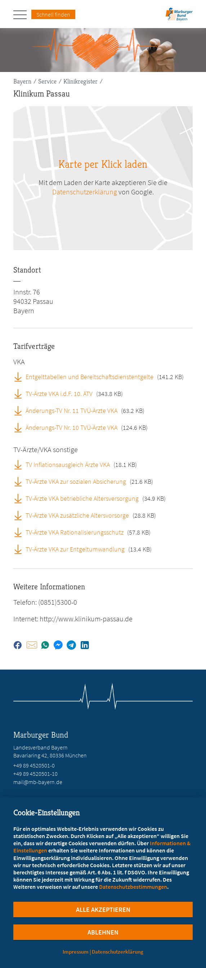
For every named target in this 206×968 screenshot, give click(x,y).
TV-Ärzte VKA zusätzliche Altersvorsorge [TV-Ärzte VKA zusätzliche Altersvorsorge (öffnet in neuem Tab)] (77, 515)
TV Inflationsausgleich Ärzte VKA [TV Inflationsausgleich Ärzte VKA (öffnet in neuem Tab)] (68, 464)
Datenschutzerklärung (117, 951)
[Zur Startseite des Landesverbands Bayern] (178, 16)
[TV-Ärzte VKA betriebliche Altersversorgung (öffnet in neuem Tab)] (20, 498)
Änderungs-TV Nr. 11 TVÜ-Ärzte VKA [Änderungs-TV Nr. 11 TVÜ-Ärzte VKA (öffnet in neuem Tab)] (71, 410)
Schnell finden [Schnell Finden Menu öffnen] (53, 14)
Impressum (76, 951)
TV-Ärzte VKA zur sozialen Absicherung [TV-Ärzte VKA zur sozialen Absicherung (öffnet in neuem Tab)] (76, 481)
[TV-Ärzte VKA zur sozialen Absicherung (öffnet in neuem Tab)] (20, 481)
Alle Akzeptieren (103, 909)
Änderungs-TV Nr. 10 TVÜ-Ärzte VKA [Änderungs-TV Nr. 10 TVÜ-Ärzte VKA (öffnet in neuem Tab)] (71, 427)
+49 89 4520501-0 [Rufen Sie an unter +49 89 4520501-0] (34, 765)
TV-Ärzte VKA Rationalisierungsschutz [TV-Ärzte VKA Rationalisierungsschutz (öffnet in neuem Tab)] (75, 532)
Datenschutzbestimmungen (133, 886)
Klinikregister (80, 81)
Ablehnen (103, 932)
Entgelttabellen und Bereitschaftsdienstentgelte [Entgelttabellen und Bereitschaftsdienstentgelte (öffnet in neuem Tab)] (89, 377)
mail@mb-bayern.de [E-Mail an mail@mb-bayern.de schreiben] (37, 781)
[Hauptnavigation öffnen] (22, 15)
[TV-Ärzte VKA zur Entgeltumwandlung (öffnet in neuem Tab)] (20, 549)
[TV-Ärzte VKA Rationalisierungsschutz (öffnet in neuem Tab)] (20, 532)
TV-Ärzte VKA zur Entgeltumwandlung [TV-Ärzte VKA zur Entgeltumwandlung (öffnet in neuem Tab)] (75, 549)
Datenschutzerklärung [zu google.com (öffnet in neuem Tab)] (84, 191)
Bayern (22, 81)
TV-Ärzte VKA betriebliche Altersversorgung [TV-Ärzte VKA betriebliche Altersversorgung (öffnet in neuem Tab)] (82, 498)
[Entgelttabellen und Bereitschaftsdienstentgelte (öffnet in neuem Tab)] (20, 376)
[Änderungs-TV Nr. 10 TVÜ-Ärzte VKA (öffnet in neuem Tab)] (20, 427)
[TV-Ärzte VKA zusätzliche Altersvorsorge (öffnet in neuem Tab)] (20, 515)
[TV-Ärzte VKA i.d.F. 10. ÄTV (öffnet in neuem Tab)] (20, 393)
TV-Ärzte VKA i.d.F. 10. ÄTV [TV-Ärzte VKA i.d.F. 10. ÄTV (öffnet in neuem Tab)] (59, 394)
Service (47, 81)
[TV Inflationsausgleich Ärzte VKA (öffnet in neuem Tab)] (20, 464)
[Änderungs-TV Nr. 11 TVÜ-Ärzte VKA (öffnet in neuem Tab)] (20, 410)
